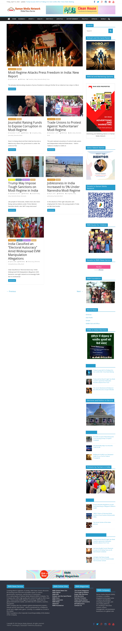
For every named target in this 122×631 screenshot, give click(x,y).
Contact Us (78, 605)
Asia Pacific (12, 69)
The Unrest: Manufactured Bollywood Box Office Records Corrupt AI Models (103, 388)
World (103, 19)
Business (21, 19)
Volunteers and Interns (82, 602)
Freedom (30, 79)
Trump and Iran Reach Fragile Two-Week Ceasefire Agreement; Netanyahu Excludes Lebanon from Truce (104, 380)
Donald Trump (36, 193)
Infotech (49, 19)
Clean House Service (80, 600)
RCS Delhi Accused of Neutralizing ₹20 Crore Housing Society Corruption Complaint (103, 438)
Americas (11, 180)
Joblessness (50, 196)
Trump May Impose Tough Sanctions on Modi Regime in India (23, 186)
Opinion (94, 19)
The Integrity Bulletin (81, 592)
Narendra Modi (41, 79)
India (35, 79)
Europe (88, 320)
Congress (69, 193)
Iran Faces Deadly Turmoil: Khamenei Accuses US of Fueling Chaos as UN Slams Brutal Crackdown (103, 550)
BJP (71, 133)
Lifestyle (60, 19)
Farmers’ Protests (80, 598)
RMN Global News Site (59, 590)
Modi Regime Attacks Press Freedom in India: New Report (43, 74)
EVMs (19, 264)
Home (14, 19)
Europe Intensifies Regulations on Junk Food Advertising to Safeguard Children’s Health (104, 506)
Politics (85, 19)
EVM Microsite (79, 596)
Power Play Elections (81, 594)
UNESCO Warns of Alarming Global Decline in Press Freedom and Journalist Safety (104, 515)
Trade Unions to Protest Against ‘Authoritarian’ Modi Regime (64, 126)
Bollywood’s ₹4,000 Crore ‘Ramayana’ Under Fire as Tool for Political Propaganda (103, 456)
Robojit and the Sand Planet (61, 596)
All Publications (79, 604)
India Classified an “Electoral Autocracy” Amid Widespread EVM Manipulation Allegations (24, 251)
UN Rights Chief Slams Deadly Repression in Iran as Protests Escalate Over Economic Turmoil (103, 558)
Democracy (31, 261)
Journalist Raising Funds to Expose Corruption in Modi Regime (25, 126)
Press (48, 79)
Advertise (55, 604)
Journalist (10, 135)
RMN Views (26, 180)
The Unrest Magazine (81, 590)
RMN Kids (55, 594)
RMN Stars (55, 598)
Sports (31, 19)
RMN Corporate (57, 600)
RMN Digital (56, 592)
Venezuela (23, 196)
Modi (22, 264)
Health (39, 19)
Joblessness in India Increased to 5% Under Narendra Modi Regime (63, 186)
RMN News (22, 79)
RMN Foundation (58, 605)
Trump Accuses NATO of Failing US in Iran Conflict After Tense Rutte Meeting (50, 2)
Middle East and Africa (93, 323)
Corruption (35, 133)
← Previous (11, 291)
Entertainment (72, 19)
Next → (80, 291)
